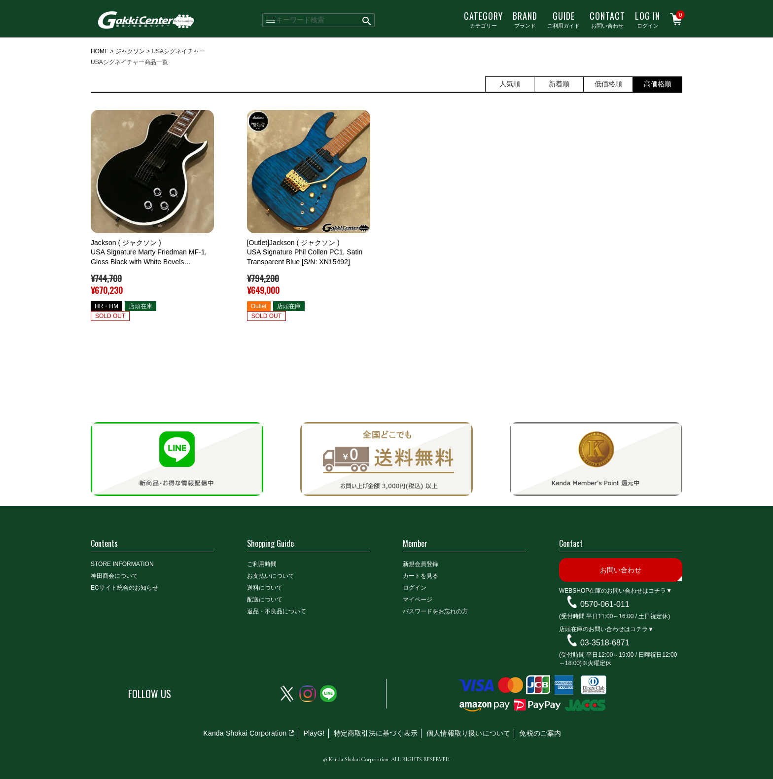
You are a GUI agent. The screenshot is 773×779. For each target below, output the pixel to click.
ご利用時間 (262, 564)
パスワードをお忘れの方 (435, 611)
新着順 (559, 84)
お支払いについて (270, 575)
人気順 (509, 84)
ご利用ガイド (563, 19)
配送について (264, 599)
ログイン (647, 19)
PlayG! (313, 733)
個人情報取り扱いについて (468, 733)
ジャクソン (130, 51)
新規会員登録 (420, 564)
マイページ (417, 599)
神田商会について (114, 575)
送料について (264, 587)
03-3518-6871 (605, 642)
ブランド (525, 19)
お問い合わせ (607, 19)
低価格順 (608, 84)
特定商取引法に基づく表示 (376, 733)
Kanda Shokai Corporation (244, 733)
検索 (367, 20)
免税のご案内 (540, 733)
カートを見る (420, 575)
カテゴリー (483, 19)
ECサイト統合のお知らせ (124, 587)
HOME (99, 51)
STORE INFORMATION (122, 564)
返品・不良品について (276, 611)
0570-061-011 (605, 604)
